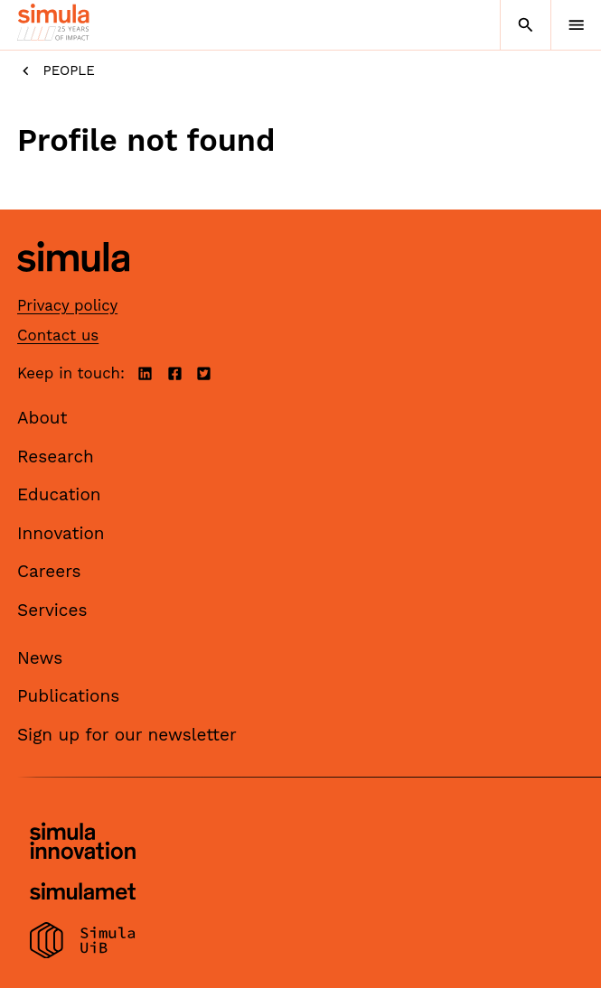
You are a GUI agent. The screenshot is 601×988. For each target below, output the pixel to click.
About (42, 417)
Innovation (61, 533)
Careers (49, 571)
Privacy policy (67, 305)
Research (55, 456)
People (56, 70)
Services (52, 610)
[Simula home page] (73, 285)
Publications (68, 695)
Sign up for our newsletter (127, 734)
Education (59, 494)
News (39, 658)
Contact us (58, 335)
